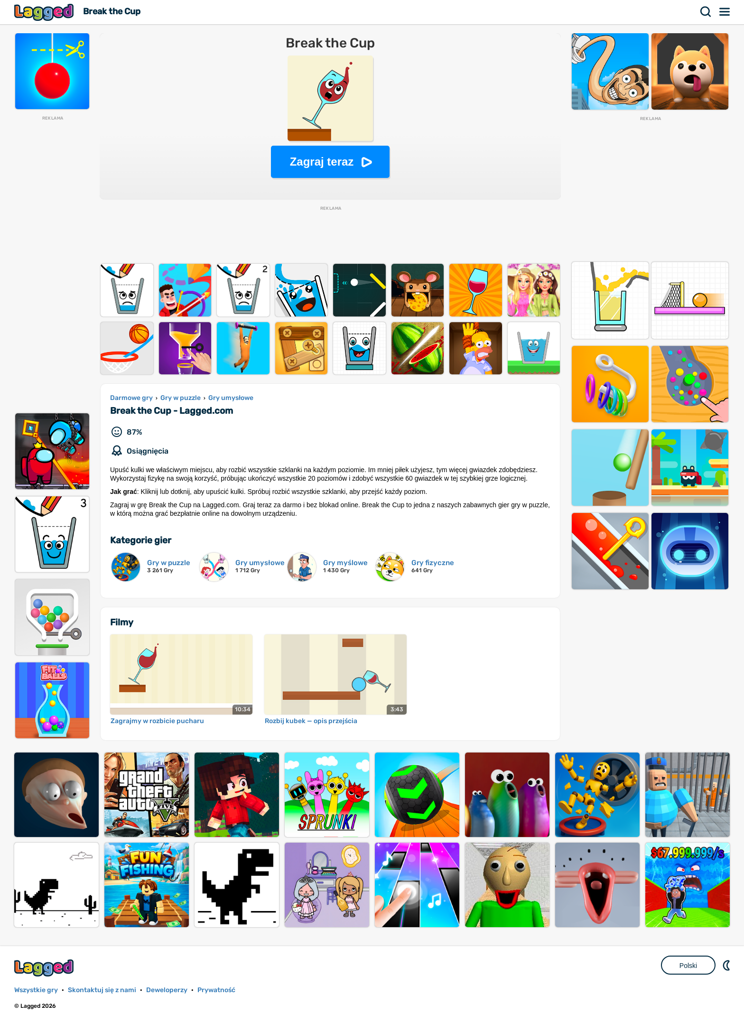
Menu (725, 12)
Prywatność (216, 990)
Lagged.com (45, 968)
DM (727, 965)
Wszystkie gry (36, 990)
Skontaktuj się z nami (102, 990)
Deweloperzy (166, 990)
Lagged (45, 12)
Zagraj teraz (322, 161)
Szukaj (706, 12)
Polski (688, 965)
